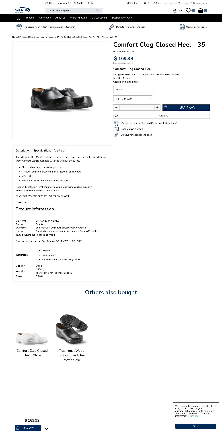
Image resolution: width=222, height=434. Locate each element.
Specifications (42, 150)
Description (23, 150)
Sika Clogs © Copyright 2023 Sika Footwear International (45, 427)
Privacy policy (81, 405)
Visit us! (59, 150)
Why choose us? (83, 394)
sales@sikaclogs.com (28, 420)
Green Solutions (85, 427)
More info (193, 416)
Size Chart (22, 202)
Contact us (79, 408)
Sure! (196, 422)
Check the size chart (126, 82)
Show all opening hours (155, 419)
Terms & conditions (84, 401)
